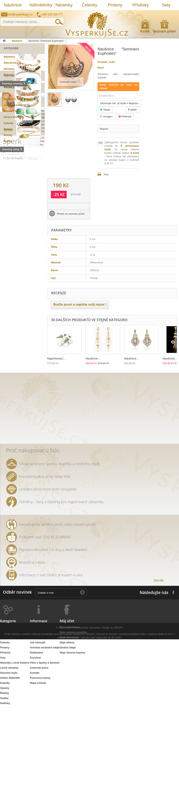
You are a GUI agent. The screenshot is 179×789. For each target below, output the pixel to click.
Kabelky (8, 123)
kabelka (21, 314)
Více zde (158, 660)
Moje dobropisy (69, 718)
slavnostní (19, 320)
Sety (166, 5)
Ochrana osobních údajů (44, 728)
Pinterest (125, 116)
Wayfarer (8, 430)
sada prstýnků (11, 401)
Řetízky (8, 135)
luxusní (7, 314)
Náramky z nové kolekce (18, 99)
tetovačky (8, 395)
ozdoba (7, 419)
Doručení (35, 738)
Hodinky (9, 147)
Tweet (105, 109)
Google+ (106, 116)
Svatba (8, 141)
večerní (37, 372)
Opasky (8, 129)
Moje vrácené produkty (73, 713)
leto (5, 378)
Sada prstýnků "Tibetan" (30, 214)
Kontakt (34, 753)
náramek (13, 271)
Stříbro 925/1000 (13, 117)
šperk (12, 254)
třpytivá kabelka (26, 448)
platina (17, 349)
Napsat (104, 128)
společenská (34, 349)
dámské (7, 343)
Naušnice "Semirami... (29, 181)
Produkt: (103, 62)
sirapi (24, 279)
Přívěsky (140, 5)
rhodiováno (23, 419)
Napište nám (151, 13)
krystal (27, 355)
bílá (37, 430)
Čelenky (89, 5)
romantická (9, 413)
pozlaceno (9, 308)
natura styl (9, 442)
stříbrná (23, 436)
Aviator (37, 407)
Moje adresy (67, 723)
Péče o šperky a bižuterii (44, 743)
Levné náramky (13, 105)
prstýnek (30, 401)
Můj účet (67, 701)
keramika (8, 390)
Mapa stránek (38, 763)
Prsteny (115, 5)
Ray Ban (24, 331)
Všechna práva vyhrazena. (86, 777)
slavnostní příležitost (15, 384)
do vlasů (26, 413)
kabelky (23, 337)
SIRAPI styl (9, 279)
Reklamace (36, 733)
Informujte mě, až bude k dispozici (119, 103)
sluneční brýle (11, 325)
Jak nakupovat (160, 13)
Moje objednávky (70, 707)
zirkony (24, 308)
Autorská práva (39, 748)
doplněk (26, 360)
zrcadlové (24, 430)
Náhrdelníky (40, 5)
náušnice (29, 296)
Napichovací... (56, 358)
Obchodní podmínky (42, 713)
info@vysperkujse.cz (20, 14)
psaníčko (18, 378)
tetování (23, 407)
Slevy (8, 203)
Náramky (63, 5)
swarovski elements (15, 366)
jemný (24, 372)
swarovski (9, 331)
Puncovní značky (40, 758)
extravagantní (11, 425)
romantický (9, 360)
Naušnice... (93, 358)
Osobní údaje (68, 728)
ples (5, 320)
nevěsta (29, 425)
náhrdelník (9, 372)
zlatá (38, 419)
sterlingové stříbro (14, 290)
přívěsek (12, 263)
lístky (24, 442)
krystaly (35, 314)
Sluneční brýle (12, 111)
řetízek (22, 302)
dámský (36, 442)
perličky (36, 366)
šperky (38, 308)
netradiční (31, 325)
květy (22, 390)
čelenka (24, 395)
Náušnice (13, 5)
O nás (33, 718)
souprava (8, 436)
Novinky (10, 155)
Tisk (105, 174)
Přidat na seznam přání (70, 213)
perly (33, 390)
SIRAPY (118, 777)
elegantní (8, 337)
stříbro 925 (9, 284)
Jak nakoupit (37, 723)
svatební (8, 302)
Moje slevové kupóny (72, 733)
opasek (7, 448)
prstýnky (8, 407)
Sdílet (132, 109)
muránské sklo (26, 343)
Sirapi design (10, 296)
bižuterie (33, 273)
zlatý (5, 349)
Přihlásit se (172, 13)
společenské (10, 355)
